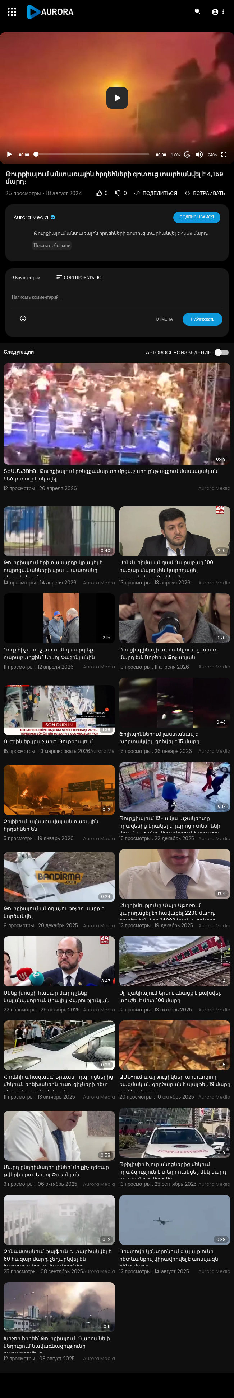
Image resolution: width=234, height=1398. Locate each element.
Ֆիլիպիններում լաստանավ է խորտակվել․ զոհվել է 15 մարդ (159, 737)
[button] (218, 12)
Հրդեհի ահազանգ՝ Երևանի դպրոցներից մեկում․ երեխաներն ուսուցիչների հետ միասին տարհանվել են (58, 1084)
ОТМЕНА (164, 319)
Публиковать (202, 319)
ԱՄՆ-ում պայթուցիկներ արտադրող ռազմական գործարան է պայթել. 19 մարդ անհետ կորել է (174, 1084)
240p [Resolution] (212, 155)
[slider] (92, 154)
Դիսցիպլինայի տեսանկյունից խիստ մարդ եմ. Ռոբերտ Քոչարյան (168, 653)
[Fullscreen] (224, 154)
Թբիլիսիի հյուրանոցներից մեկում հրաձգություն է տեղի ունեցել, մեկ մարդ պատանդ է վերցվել (172, 1172)
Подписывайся (197, 217)
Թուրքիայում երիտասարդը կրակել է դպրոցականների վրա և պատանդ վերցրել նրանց (53, 570)
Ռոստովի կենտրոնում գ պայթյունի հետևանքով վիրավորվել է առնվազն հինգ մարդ (168, 1259)
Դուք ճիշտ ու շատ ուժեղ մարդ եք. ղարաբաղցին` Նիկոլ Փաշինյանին (49, 653)
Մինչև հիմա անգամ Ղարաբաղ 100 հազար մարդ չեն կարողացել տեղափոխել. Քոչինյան (166, 570)
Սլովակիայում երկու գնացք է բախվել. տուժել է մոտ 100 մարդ (170, 996)
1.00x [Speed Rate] (176, 155)
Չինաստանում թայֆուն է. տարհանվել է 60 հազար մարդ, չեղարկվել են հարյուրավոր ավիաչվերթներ (57, 1259)
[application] (117, 98)
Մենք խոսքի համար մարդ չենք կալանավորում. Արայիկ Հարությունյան (57, 996)
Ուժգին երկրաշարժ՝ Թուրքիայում (48, 741)
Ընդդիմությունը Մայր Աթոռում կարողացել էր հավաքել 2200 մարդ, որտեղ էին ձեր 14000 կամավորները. (168, 913)
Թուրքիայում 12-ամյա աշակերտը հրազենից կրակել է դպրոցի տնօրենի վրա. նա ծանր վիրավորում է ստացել (169, 826)
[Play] (9, 154)
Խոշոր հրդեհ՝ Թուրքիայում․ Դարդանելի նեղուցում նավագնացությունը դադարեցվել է (57, 1346)
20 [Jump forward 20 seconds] (187, 154)
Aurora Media (35, 217)
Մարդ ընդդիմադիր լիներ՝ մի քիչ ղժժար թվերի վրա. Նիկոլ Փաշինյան (56, 1171)
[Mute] (199, 154)
